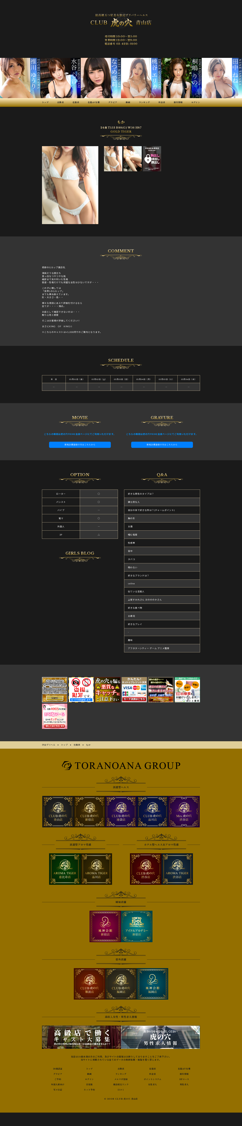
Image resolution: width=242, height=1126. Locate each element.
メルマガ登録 (121, 1079)
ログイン (89, 1079)
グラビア (58, 1073)
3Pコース (184, 1079)
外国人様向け (58, 1084)
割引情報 (184, 1073)
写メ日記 (58, 1089)
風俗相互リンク (121, 1084)
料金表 (152, 1073)
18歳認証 (58, 1068)
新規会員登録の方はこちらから (80, 444)
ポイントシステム (152, 1079)
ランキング (121, 1073)
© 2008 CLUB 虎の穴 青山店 (121, 1098)
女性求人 (152, 1084)
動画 (89, 1073)
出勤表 (121, 1068)
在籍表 (152, 1068)
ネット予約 (89, 1089)
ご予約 (57, 1079)
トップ (89, 1068)
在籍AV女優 (184, 1068)
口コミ (121, 1089)
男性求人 (184, 1084)
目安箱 (89, 1084)
